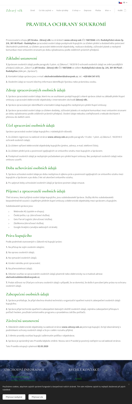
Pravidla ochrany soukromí (23, 380)
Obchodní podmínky (20, 376)
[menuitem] (32, 10)
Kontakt (78, 378)
